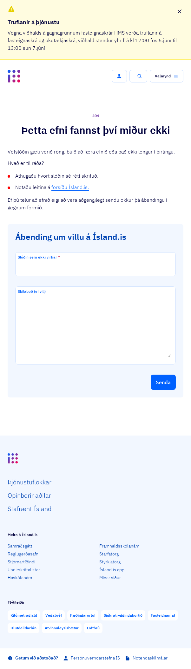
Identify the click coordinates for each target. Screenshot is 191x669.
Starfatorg (109, 554)
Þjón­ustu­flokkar (29, 482)
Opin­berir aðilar (29, 495)
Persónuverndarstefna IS (95, 658)
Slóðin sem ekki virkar (39, 257)
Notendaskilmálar (150, 658)
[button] (119, 76)
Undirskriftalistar (24, 570)
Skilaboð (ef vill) (32, 291)
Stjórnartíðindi (21, 562)
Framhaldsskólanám (119, 546)
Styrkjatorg (110, 562)
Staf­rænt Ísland (29, 508)
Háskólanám (20, 577)
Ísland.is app (111, 570)
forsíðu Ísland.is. (70, 187)
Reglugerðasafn (23, 554)
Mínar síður (110, 577)
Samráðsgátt (20, 546)
